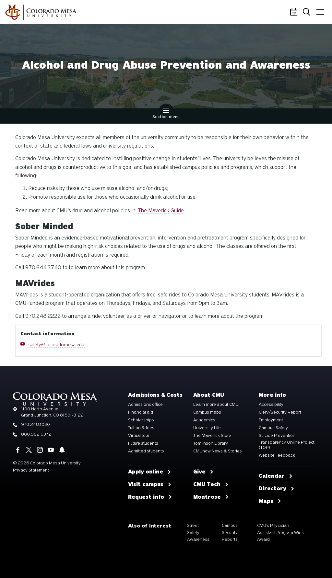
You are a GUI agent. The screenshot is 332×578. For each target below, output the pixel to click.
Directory (276, 489)
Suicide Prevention (277, 435)
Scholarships (141, 420)
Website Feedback (277, 455)
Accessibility (271, 404)
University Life (207, 427)
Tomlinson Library (210, 443)
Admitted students (146, 451)
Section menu (166, 113)
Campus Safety (273, 427)
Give (203, 472)
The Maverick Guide (161, 210)
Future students (143, 443)
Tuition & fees (141, 427)
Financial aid (140, 412)
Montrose (211, 497)
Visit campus (150, 484)
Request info (150, 497)
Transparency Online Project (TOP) (286, 445)
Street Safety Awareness (198, 532)
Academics (204, 420)
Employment (271, 420)
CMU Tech (211, 484)
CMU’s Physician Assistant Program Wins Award (280, 532)
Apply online (149, 472)
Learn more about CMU (215, 404)
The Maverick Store (212, 435)
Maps (270, 501)
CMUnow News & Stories (217, 451)
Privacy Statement (31, 470)
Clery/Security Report (280, 412)
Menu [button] (320, 10)
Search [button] (307, 12)
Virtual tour (138, 435)
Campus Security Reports (230, 532)
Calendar (294, 12)
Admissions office (145, 404)
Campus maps (207, 412)
